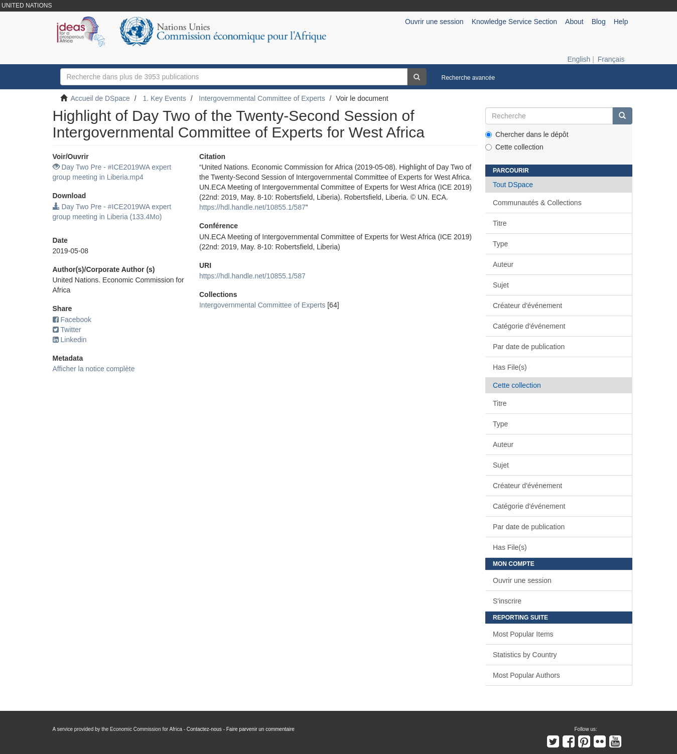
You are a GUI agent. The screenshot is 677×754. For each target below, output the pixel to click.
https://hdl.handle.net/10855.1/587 (252, 207)
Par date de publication (529, 347)
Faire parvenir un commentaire (260, 729)
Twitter (67, 330)
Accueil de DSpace (100, 98)
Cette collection (514, 147)
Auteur (503, 264)
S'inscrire (507, 601)
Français (611, 59)
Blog (599, 22)
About (574, 22)
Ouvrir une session (522, 580)
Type (500, 244)
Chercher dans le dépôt (527, 134)
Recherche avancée (468, 77)
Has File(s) (510, 367)
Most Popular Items (523, 634)
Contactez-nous (204, 729)
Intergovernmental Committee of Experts (262, 98)
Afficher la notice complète (94, 369)
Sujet (501, 285)
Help (621, 22)
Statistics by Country (525, 655)
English (578, 59)
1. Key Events (164, 98)
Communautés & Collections (537, 203)
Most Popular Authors (526, 675)
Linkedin (70, 340)
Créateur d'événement (527, 305)
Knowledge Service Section (514, 22)
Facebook (72, 320)
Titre (499, 223)
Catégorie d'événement (529, 326)
